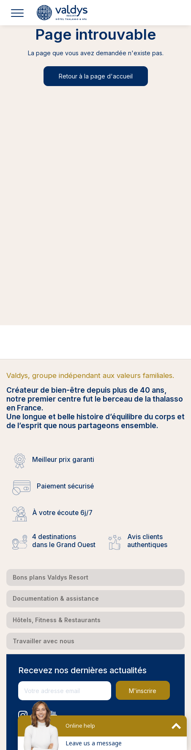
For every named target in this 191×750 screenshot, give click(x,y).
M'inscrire (142, 690)
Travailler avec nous (43, 641)
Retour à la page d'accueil (96, 76)
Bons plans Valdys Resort (50, 577)
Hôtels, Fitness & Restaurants (57, 619)
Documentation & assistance (56, 598)
